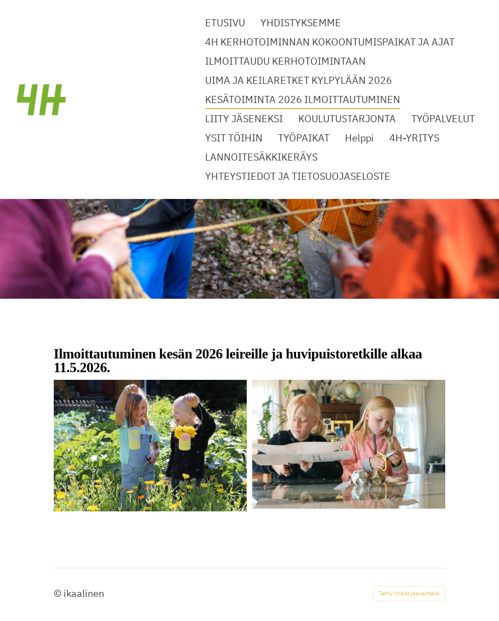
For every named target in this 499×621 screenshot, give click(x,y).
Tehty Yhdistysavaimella (409, 593)
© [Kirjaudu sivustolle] (59, 593)
